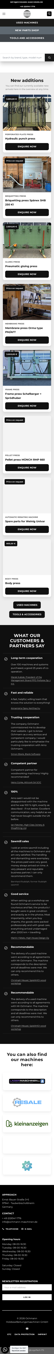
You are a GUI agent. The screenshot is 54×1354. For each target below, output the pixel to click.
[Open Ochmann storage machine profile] (27, 1081)
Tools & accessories (27, 614)
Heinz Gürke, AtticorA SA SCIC (26, 782)
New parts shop (27, 30)
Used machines (27, 22)
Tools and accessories (27, 38)
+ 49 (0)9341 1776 (11, 1218)
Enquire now (27, 146)
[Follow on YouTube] (27, 1328)
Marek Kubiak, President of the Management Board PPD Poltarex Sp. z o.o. (31, 680)
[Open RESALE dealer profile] (27, 1102)
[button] (4, 13)
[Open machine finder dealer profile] (27, 1166)
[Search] (49, 57)
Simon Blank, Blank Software (25, 754)
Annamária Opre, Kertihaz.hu (25, 708)
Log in (27, 1297)
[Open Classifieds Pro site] (27, 1123)
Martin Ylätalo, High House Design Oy (30, 938)
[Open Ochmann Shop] (27, 1145)
